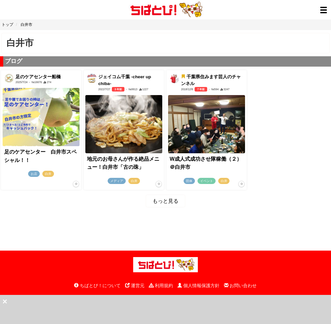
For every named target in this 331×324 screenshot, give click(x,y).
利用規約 (161, 285)
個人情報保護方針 (198, 285)
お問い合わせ (240, 285)
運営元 (134, 285)
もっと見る (165, 201)
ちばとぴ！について (97, 285)
